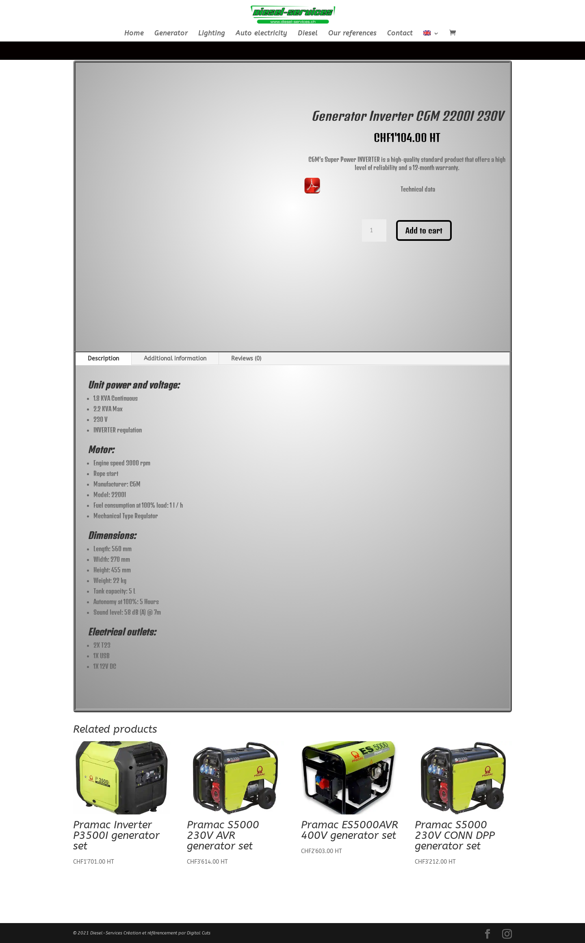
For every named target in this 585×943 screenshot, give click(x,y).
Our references (352, 34)
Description (103, 358)
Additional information (175, 358)
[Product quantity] (374, 230)
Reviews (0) (246, 358)
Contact (400, 34)
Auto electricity (261, 34)
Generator (171, 34)
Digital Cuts (198, 933)
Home (134, 34)
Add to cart (423, 230)
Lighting (211, 34)
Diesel (308, 34)
